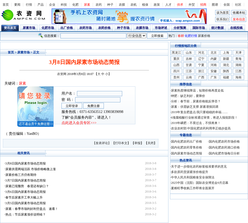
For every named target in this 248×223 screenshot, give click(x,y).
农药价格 (104, 28)
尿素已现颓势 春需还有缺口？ (27, 186)
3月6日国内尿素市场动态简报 (25, 192)
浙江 (201, 71)
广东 (214, 77)
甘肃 (189, 65)
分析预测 (180, 28)
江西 (238, 71)
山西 (176, 65)
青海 (238, 59)
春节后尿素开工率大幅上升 (24, 197)
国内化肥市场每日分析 (224, 153)
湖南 (238, 65)
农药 (99, 4)
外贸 (192, 4)
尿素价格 (204, 36)
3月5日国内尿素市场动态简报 (25, 203)
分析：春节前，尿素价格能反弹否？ (196, 101)
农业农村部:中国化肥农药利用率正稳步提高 (201, 128)
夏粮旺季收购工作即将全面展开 (192, 188)
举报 (137, 143)
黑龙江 (176, 52)
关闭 (151, 143)
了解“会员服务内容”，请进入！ (86, 117)
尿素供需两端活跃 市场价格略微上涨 (30, 169)
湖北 (226, 65)
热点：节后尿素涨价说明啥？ (25, 214)
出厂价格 (66, 28)
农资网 (61, 74)
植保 (145, 4)
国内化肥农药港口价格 (224, 147)
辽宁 (201, 59)
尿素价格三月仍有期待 (20, 175)
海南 (238, 77)
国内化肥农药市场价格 (224, 141)
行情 (29, 4)
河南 (214, 65)
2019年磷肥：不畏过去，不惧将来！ (196, 123)
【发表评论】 (102, 143)
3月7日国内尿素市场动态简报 (25, 180)
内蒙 (214, 59)
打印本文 (121, 143)
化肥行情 (191, 36)
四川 (176, 71)
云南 (189, 77)
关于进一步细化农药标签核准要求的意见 (199, 166)
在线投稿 (236, 28)
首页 (6, 4)
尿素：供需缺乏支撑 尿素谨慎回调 (194, 107)
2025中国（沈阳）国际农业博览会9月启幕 (199, 183)
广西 (201, 77)
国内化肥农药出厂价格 (186, 141)
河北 (201, 52)
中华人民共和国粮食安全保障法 (192, 177)
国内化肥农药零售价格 (186, 147)
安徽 (214, 71)
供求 (180, 4)
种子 (110, 4)
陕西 (226, 71)
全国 (226, 4)
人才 (168, 4)
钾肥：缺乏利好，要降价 (188, 96)
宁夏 (201, 65)
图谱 (215, 4)
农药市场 (85, 28)
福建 (226, 77)
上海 (226, 52)
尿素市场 (29, 28)
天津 (238, 52)
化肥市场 (48, 28)
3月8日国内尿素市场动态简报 (25, 163)
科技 (64, 4)
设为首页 (222, 12)
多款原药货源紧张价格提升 (189, 172)
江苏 (189, 71)
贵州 (176, 77)
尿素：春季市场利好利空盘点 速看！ (31, 209)
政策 (157, 4)
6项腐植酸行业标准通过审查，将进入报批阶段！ (204, 117)
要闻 (17, 4)
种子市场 (123, 28)
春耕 (181, 36)
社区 (238, 4)
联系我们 (222, 19)
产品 (40, 4)
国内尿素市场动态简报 (186, 153)
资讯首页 (10, 28)
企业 (52, 4)
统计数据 (217, 28)
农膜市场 (142, 28)
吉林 (189, 59)
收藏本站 (239, 12)
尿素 (87, 4)
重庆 (176, 59)
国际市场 (198, 28)
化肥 (75, 4)
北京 (214, 52)
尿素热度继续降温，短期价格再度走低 (197, 90)
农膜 (122, 4)
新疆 (226, 59)
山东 (189, 52)
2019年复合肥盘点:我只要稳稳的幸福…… (199, 112)
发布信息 (239, 19)
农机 (133, 4)
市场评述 (161, 28)
